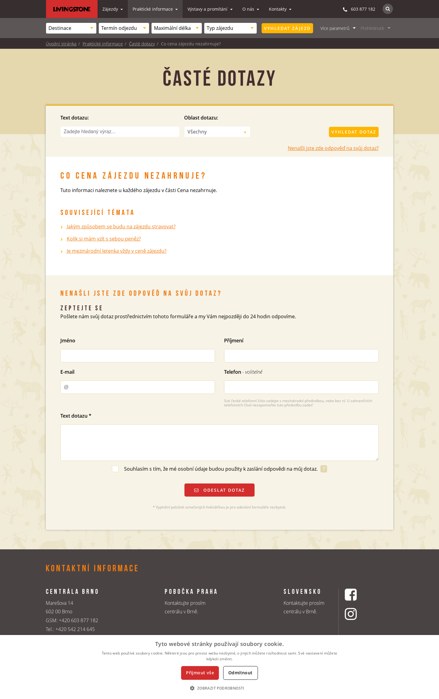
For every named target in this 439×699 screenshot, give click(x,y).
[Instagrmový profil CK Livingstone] (358, 614)
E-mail (67, 372)
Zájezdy (110, 9)
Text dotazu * (75, 415)
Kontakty (278, 9)
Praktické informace (153, 9)
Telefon (243, 372)
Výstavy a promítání (208, 9)
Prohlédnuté (372, 28)
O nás (248, 9)
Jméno (67, 340)
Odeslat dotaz (219, 490)
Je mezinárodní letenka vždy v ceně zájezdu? (116, 251)
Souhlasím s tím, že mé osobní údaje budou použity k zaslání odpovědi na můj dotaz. (221, 468)
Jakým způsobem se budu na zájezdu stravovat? (121, 226)
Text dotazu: (74, 117)
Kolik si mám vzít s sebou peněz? (104, 238)
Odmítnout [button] (240, 673)
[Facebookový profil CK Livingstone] (358, 595)
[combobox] (71, 28)
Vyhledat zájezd (287, 28)
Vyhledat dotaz (353, 132)
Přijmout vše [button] (200, 673)
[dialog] (219, 667)
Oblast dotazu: (201, 117)
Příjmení (233, 340)
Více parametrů (334, 28)
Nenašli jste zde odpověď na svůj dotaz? (333, 148)
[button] (219, 688)
